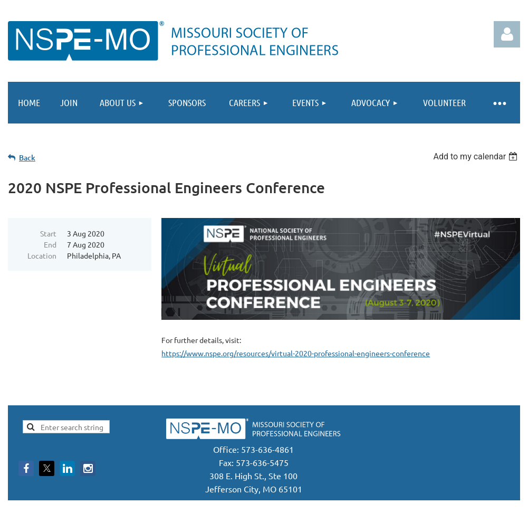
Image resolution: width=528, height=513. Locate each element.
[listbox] (476, 156)
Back (27, 158)
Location (41, 255)
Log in (507, 34)
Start (48, 233)
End (50, 244)
